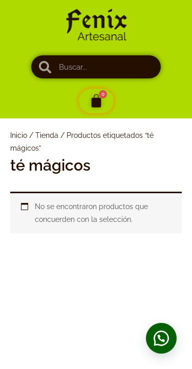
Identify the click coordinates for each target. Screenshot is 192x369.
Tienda (46, 135)
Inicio (18, 135)
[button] (161, 338)
